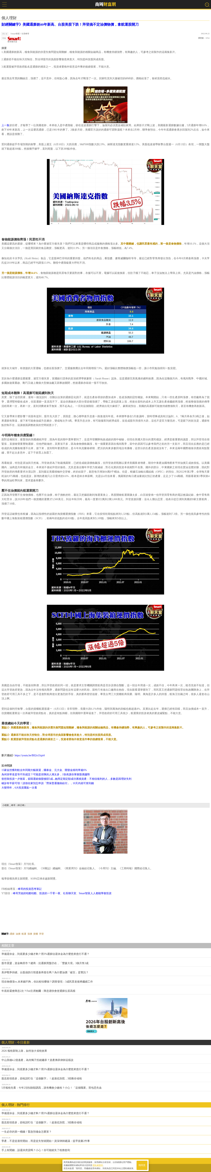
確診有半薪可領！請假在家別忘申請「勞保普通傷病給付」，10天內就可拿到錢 (47, 783)
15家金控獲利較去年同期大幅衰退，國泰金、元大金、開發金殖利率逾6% (44, 770)
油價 (18, 934)
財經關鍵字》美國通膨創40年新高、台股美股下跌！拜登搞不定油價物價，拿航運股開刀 (70, 24)
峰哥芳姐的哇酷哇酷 (25, 893)
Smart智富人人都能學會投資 (95, 893)
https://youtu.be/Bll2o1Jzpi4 (30, 755)
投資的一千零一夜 (49, 893)
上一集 (5, 125)
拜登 (41, 934)
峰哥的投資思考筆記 (30, 888)
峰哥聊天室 (14, 40)
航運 (24, 934)
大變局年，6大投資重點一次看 (19, 787)
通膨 (12, 934)
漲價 (29, 934)
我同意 (142, 1165)
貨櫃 (35, 934)
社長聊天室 (69, 893)
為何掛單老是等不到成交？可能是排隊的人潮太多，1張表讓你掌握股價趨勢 (45, 774)
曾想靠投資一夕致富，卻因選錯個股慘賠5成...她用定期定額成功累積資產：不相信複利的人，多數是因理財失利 (66, 778)
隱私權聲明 (98, 1165)
